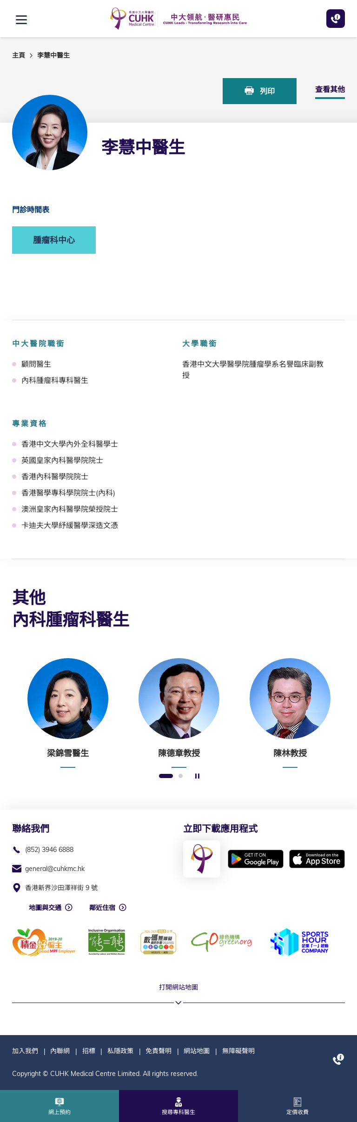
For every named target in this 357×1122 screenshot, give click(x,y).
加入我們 (25, 1051)
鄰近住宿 (102, 908)
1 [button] (166, 776)
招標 (88, 1051)
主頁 (18, 55)
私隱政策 (120, 1051)
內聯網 (60, 1051)
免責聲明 (158, 1051)
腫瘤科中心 (54, 240)
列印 (260, 91)
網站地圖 (197, 1051)
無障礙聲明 (238, 1051)
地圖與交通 (45, 908)
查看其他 (330, 89)
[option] (67, 713)
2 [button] (180, 776)
